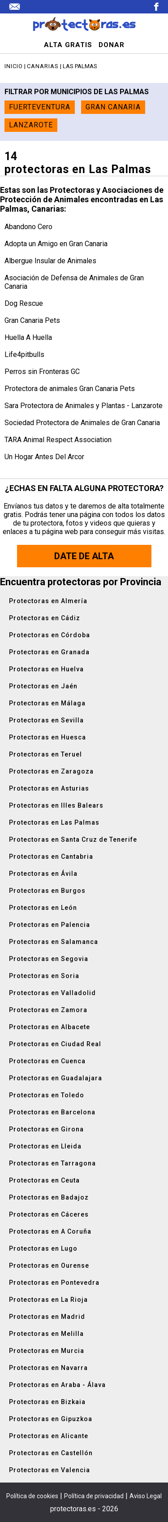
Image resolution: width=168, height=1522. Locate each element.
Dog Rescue (23, 303)
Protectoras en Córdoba (49, 635)
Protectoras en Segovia (48, 958)
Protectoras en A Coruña (50, 1231)
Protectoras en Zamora (48, 1009)
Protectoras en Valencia (49, 1470)
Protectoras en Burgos (47, 890)
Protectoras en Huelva (46, 669)
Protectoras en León (43, 907)
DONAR (112, 45)
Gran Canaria (113, 107)
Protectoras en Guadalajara (55, 1078)
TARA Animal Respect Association (58, 439)
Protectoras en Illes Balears (56, 805)
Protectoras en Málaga (47, 703)
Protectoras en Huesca (47, 737)
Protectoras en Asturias (49, 788)
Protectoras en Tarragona (52, 1163)
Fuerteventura (39, 107)
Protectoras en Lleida (45, 1146)
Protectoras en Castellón (51, 1453)
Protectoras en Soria (44, 975)
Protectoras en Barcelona (52, 1112)
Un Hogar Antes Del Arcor (44, 456)
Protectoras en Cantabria (51, 856)
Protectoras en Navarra (48, 1367)
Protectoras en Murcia (46, 1350)
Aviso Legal (145, 1496)
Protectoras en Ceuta (44, 1180)
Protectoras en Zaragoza (51, 771)
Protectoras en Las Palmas (54, 822)
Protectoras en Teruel (45, 754)
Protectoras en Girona (46, 1129)
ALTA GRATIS (68, 45)
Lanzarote (31, 125)
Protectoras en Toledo (46, 1095)
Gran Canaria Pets (32, 320)
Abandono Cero (28, 226)
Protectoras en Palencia (49, 924)
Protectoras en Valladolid (52, 992)
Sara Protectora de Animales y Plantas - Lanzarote (83, 405)
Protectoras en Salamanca (53, 941)
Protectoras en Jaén (43, 686)
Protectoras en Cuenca (47, 1061)
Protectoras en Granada (49, 652)
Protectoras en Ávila (43, 873)
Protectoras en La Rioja (48, 1299)
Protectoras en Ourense (49, 1265)
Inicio (13, 66)
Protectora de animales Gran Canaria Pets (69, 388)
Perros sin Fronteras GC (42, 371)
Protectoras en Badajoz (49, 1197)
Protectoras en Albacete (49, 1027)
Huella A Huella (28, 337)
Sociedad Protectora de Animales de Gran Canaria (82, 422)
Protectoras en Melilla (46, 1333)
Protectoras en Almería (48, 600)
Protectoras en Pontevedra (54, 1282)
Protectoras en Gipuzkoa (50, 1418)
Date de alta (84, 556)
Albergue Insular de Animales (50, 261)
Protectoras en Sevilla (46, 720)
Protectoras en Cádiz (44, 618)
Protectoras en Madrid (47, 1316)
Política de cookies (32, 1496)
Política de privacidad (94, 1496)
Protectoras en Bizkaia (47, 1401)
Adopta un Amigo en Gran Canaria (56, 243)
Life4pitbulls (24, 354)
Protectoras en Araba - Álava (57, 1384)
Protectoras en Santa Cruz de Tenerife (73, 839)
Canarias (43, 66)
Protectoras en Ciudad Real (55, 1044)
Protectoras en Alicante (48, 1435)
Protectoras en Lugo (43, 1248)
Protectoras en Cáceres (49, 1214)
